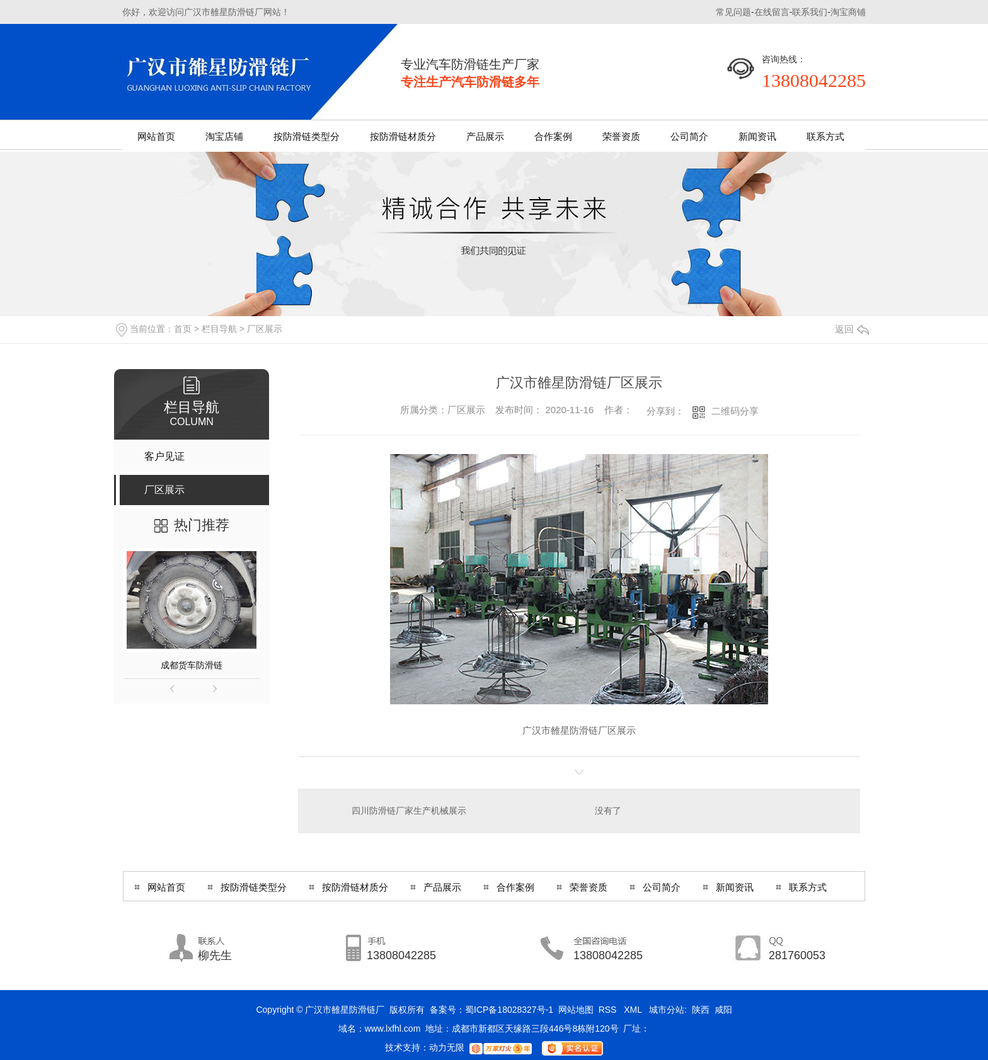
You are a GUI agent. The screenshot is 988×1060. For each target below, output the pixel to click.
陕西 (700, 1010)
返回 (852, 329)
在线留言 (772, 12)
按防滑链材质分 (403, 136)
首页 (183, 329)
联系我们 (809, 12)
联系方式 (825, 136)
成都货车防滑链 (191, 665)
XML (634, 1010)
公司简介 (689, 136)
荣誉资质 (621, 136)
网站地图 (576, 1010)
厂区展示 (264, 329)
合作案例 (553, 136)
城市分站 (666, 1010)
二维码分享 (735, 411)
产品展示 (485, 136)
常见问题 (733, 12)
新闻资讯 (757, 136)
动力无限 (446, 1047)
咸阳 (723, 1010)
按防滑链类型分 (306, 136)
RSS (609, 1010)
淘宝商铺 (848, 12)
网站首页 (156, 136)
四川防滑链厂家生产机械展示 (409, 811)
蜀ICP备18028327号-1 (509, 1010)
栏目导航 (219, 329)
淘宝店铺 (224, 136)
